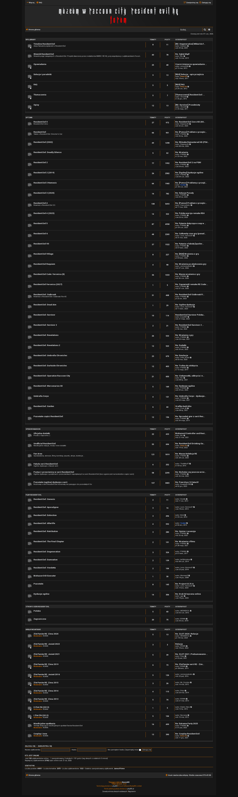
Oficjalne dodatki (42, 433)
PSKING (183, 134)
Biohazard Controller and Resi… (190, 433)
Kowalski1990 (185, 484)
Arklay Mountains (33, 629)
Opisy (36, 105)
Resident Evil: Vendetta (45, 568)
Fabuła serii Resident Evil (46, 464)
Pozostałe (38, 584)
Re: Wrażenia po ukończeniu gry (190, 264)
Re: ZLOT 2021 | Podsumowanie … (191, 654)
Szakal (183, 185)
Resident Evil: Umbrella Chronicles (50, 355)
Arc (181, 56)
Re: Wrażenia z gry (184, 335)
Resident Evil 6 (41, 233)
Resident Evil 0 (41, 122)
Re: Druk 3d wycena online (188, 594)
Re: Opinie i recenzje (185, 531)
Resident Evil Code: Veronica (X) (49, 274)
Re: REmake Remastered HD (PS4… (192, 142)
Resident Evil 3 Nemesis (45, 183)
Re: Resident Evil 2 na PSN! (188, 162)
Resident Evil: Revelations (46, 335)
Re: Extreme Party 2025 (186, 723)
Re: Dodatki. (181, 345)
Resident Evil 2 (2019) (44, 172)
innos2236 (184, 66)
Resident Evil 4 (41, 203)
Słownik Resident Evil (44, 54)
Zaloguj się (30, 746)
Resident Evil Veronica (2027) (48, 284)
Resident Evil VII (41, 244)
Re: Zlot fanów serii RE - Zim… (189, 664)
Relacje (179, 644)
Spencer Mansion (33, 429)
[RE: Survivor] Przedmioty (187, 105)
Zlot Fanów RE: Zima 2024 (46, 634)
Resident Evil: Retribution (46, 531)
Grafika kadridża (183, 406)
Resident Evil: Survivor (44, 315)
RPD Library (31, 39)
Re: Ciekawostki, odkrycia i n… (189, 376)
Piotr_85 (183, 408)
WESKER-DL (184, 611)
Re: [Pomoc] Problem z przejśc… (191, 132)
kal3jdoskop (185, 559)
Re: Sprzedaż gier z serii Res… (190, 416)
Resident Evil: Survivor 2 (45, 325)
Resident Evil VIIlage (43, 254)
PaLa (182, 656)
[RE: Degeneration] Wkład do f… (190, 44)
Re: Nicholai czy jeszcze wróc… (190, 472)
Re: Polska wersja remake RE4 (190, 213)
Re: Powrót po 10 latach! (187, 482)
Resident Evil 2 (41, 162)
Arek (182, 515)
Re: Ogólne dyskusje (185, 305)
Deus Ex (183, 76)
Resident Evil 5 (41, 223)
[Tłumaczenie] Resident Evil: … (190, 95)
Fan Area (38, 454)
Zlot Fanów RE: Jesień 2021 (47, 654)
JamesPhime (119, 769)
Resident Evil (40, 132)
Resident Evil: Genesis (44, 499)
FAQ (35, 84)
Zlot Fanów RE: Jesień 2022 (47, 644)
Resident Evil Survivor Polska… (190, 315)
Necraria (183, 715)
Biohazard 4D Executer (45, 576)
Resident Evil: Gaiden (44, 406)
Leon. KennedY (186, 236)
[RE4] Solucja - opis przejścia (189, 74)
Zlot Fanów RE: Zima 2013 (46, 699)
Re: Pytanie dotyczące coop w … (190, 223)
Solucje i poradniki (43, 74)
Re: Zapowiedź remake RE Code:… (191, 284)
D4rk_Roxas (184, 358)
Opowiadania (40, 64)
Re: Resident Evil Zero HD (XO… (190, 122)
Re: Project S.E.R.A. (184, 584)
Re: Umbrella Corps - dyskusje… (190, 396)
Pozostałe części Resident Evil (48, 416)
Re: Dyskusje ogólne (185, 386)
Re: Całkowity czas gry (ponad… (190, 233)
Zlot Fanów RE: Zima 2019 (46, 664)
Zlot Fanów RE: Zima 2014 (46, 691)
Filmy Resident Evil (33, 495)
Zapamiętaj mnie (133, 750)
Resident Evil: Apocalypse (46, 507)
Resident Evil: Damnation (46, 560)
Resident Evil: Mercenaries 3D (48, 386)
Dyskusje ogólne (41, 594)
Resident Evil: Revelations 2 (47, 345)
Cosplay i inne (40, 734)
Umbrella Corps (41, 396)
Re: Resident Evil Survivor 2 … (189, 325)
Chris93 (183, 97)
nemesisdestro (186, 266)
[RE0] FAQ (180, 84)
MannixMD (126, 782)
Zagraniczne (40, 619)
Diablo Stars (185, 707)
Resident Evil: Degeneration (47, 551)
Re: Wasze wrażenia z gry (187, 274)
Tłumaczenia (40, 95)
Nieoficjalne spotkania (44, 723)
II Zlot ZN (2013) (41, 707)
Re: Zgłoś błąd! (182, 54)
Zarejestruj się (45, 746)
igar (181, 596)
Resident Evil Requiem (44, 264)
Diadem (183, 46)
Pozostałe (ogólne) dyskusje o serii (50, 482)
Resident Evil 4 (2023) (44, 213)
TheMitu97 (184, 464)
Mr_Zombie (185, 682)
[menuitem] (39, 3)
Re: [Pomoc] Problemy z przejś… (191, 183)
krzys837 (183, 317)
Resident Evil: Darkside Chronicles (50, 365)
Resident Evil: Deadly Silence (47, 152)
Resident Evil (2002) (43, 142)
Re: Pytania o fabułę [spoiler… (189, 244)
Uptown (29, 117)
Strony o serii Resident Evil (37, 606)
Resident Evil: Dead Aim (45, 305)
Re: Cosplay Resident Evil (187, 734)
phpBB (114, 786)
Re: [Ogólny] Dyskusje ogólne (189, 172)
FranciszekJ (185, 205)
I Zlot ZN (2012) (41, 715)
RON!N (182, 619)
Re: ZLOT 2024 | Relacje (186, 634)
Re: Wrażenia (181, 152)
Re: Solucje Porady (184, 193)
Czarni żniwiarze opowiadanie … (191, 64)
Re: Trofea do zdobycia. (186, 365)
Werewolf (184, 576)
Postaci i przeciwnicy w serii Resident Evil (54, 472)
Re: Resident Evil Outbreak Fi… (189, 294)
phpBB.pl (130, 789)
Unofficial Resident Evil (45, 443)
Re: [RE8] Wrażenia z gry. (187, 254)
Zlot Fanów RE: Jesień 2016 (47, 674)
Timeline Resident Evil (44, 44)
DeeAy (182, 499)
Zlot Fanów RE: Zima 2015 (46, 682)
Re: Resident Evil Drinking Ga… (190, 443)
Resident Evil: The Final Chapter (49, 541)
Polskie (37, 611)
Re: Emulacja (181, 355)
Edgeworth (184, 124)
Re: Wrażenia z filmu (185, 541)
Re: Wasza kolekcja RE (186, 454)
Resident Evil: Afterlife (44, 523)
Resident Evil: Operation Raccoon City (52, 376)
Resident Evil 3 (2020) (44, 193)
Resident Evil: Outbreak (45, 294)
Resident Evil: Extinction (45, 515)
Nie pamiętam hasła (116, 750)
